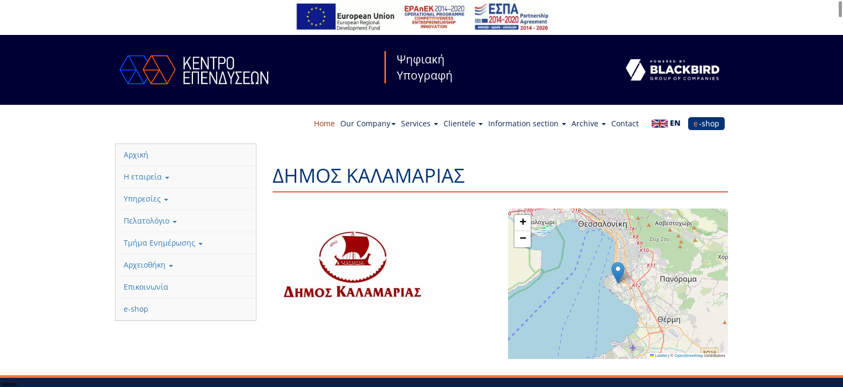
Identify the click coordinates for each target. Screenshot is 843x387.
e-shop (706, 123)
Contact (625, 123)
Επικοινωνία (146, 287)
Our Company (368, 123)
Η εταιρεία (146, 176)
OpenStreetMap (689, 355)
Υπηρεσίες (146, 199)
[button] (618, 273)
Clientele (463, 123)
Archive (588, 123)
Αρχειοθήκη (148, 265)
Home (324, 123)
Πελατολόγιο (150, 221)
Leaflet (658, 355)
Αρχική (136, 154)
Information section (527, 123)
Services (419, 123)
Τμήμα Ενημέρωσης (163, 243)
